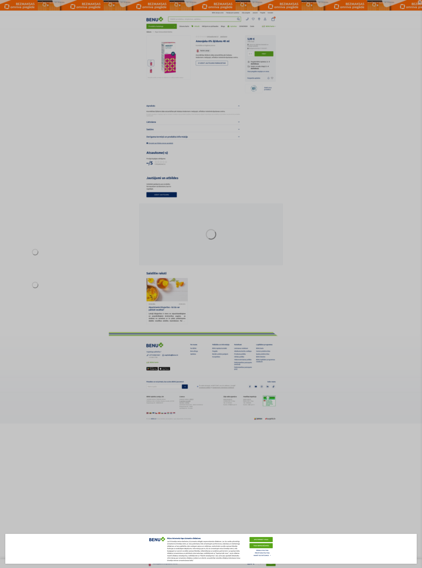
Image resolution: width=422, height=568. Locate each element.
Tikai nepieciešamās (261, 546)
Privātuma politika (262, 553)
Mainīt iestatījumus (261, 555)
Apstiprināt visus (261, 539)
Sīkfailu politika (262, 550)
